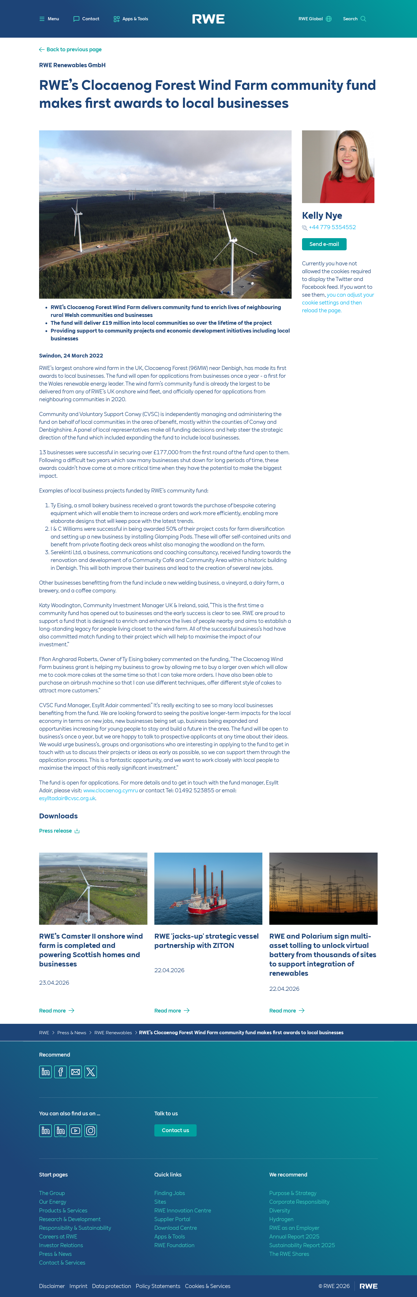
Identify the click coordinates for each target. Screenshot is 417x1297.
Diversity (279, 1210)
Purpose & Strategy (293, 1193)
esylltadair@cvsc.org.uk (67, 798)
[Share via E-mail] (75, 1072)
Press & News (71, 1032)
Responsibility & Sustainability (75, 1228)
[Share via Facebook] (60, 1072)
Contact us (175, 1130)
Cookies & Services (208, 1286)
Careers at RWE (58, 1237)
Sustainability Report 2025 (302, 1245)
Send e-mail (324, 244)
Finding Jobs (169, 1193)
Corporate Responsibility (299, 1202)
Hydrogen (281, 1219)
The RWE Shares (289, 1254)
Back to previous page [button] (74, 49)
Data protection (111, 1286)
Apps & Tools (135, 18)
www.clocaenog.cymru (110, 790)
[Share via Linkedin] (45, 1072)
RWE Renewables (113, 1032)
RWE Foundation (174, 1245)
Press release (55, 831)
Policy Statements (158, 1286)
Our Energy (52, 1202)
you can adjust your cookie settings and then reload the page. (338, 302)
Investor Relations (61, 1245)
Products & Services (63, 1210)
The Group (52, 1193)
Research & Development (70, 1219)
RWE (44, 1032)
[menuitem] (86, 19)
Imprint (78, 1286)
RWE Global (311, 18)
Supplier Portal (172, 1219)
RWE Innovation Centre (182, 1210)
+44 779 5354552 (332, 227)
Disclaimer (52, 1286)
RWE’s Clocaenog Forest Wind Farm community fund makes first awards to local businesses (241, 1032)
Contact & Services (62, 1263)
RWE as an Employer (294, 1228)
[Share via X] (90, 1072)
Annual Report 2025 (294, 1237)
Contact (90, 18)
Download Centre (175, 1228)
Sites (160, 1202)
